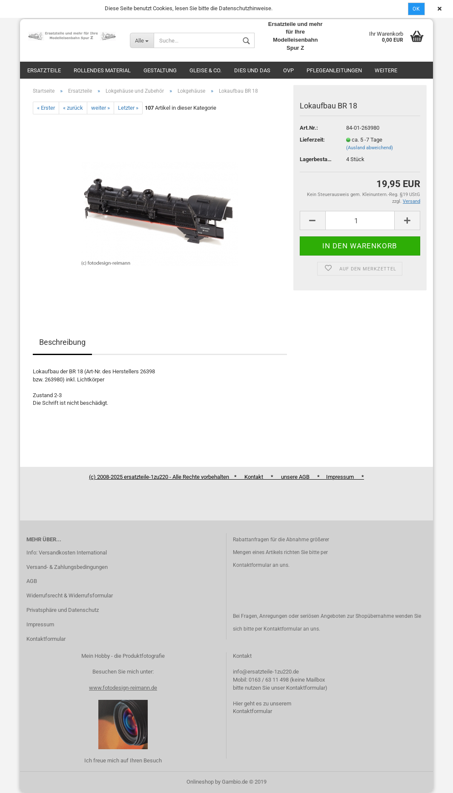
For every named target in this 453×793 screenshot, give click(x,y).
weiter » (100, 108)
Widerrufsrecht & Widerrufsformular (69, 595)
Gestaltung (160, 70)
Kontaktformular (46, 639)
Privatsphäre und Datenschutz (62, 610)
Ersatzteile (44, 70)
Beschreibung (62, 342)
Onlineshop (200, 782)
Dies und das (252, 70)
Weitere (386, 70)
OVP (288, 70)
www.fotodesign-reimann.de (123, 688)
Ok (416, 9)
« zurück (73, 108)
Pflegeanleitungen (334, 70)
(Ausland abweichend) (369, 148)
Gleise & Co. (205, 70)
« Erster (46, 108)
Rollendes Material (102, 70)
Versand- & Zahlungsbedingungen (67, 567)
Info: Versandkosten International (66, 552)
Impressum (40, 624)
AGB (31, 581)
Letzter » (128, 108)
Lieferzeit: (312, 139)
